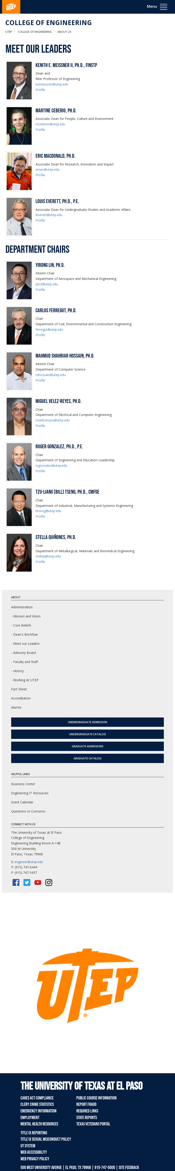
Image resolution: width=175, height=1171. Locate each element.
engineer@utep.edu (29, 862)
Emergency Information (39, 1111)
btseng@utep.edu (48, 511)
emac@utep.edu (47, 169)
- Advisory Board (23, 652)
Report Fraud (86, 1104)
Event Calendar (22, 802)
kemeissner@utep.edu (52, 84)
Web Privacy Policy (35, 1159)
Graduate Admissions (87, 746)
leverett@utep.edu (49, 215)
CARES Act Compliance (37, 1098)
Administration (22, 607)
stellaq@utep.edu (48, 556)
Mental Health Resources (39, 1124)
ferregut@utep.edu (49, 329)
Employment (30, 1117)
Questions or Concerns (28, 811)
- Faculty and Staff (24, 662)
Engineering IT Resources (30, 793)
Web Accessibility (34, 1152)
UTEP (8, 32)
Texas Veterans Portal (93, 1124)
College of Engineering (48, 22)
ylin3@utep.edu (47, 284)
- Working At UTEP (25, 680)
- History (17, 671)
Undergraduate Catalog (87, 734)
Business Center (23, 784)
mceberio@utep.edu (50, 124)
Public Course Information (96, 1098)
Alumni (16, 707)
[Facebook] (16, 882)
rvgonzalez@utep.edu (51, 465)
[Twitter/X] (27, 882)
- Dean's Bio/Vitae (24, 634)
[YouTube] (38, 882)
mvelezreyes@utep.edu (53, 420)
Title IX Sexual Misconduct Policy (46, 1139)
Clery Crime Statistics (37, 1104)
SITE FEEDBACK (129, 1167)
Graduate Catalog (87, 758)
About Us (64, 32)
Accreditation (21, 698)
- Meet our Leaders (25, 643)
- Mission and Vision (26, 616)
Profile (40, 90)
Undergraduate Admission (87, 722)
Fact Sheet (19, 689)
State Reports (86, 1117)
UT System (28, 1146)
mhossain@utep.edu (51, 375)
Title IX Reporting (34, 1133)
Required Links (87, 1111)
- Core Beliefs (21, 625)
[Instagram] (49, 882)
